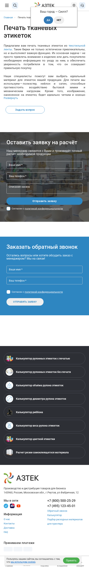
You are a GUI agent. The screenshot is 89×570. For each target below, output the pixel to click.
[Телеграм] (6, 505)
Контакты (9, 523)
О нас (7, 519)
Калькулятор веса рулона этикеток (33, 425)
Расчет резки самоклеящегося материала (37, 452)
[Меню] (7, 5)
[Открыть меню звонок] (82, 5)
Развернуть (11, 98)
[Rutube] (12, 505)
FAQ (6, 532)
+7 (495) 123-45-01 (61, 506)
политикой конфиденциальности (44, 208)
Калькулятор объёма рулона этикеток (34, 385)
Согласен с (37, 208)
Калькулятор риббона (24, 412)
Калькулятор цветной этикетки (30, 439)
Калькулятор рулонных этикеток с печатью (38, 358)
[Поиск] (15, 5)
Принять (71, 560)
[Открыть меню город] (74, 5)
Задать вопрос (25, 109)
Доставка (9, 527)
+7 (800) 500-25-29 (61, 501)
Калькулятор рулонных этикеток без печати (38, 372)
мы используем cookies (23, 562)
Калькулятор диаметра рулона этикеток (36, 398)
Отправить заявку (44, 201)
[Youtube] (18, 505)
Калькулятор (54, 515)
